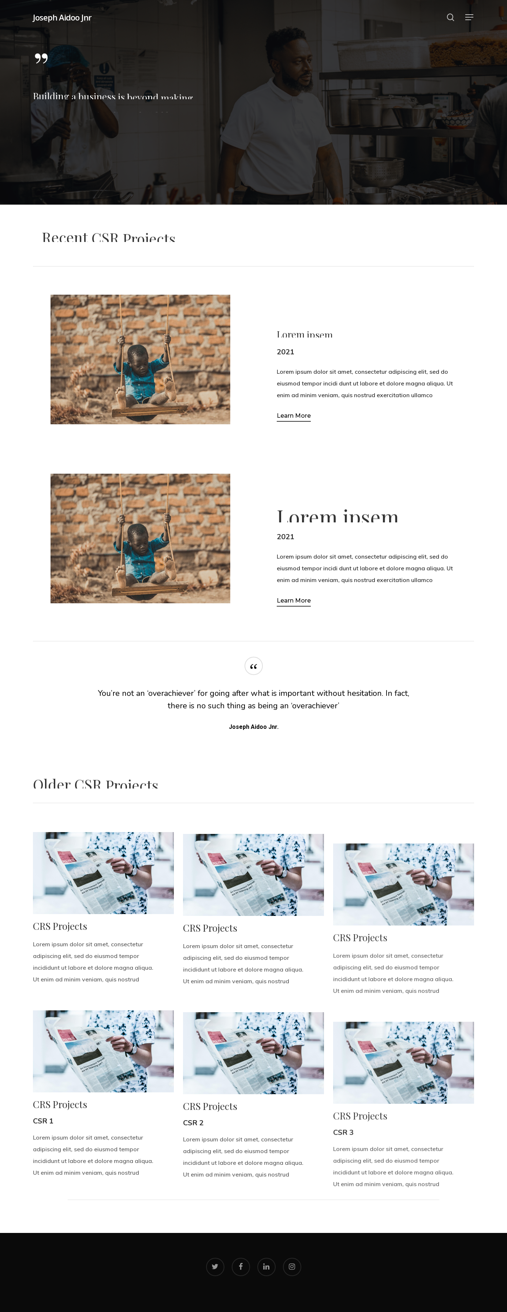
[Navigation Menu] (469, 17)
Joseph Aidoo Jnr (62, 17)
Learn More (294, 415)
